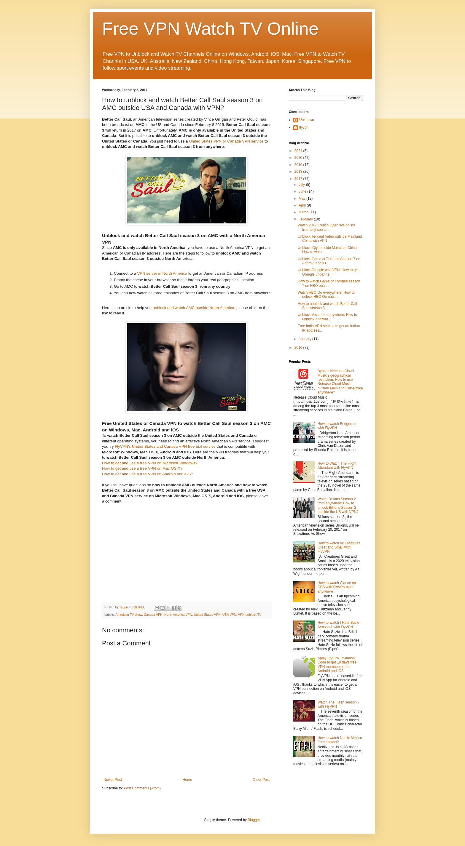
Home (187, 780)
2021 (298, 151)
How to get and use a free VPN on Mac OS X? (142, 468)
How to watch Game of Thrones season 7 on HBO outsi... (329, 283)
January (305, 339)
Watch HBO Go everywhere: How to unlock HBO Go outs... (326, 294)
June (303, 191)
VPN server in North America (162, 273)
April (303, 205)
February (306, 219)
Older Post (261, 780)
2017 (298, 179)
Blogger (254, 820)
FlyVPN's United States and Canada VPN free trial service (165, 446)
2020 (298, 158)
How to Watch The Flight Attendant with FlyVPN (337, 465)
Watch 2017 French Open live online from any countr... (326, 227)
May (302, 198)
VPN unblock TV (250, 614)
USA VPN (229, 614)
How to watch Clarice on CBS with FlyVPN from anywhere (337, 587)
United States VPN (207, 614)
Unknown (306, 120)
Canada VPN (153, 614)
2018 (298, 171)
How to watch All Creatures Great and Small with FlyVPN (339, 547)
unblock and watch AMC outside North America (193, 308)
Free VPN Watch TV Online (210, 29)
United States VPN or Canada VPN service (226, 141)
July (302, 185)
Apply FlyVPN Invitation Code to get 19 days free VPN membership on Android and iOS (337, 664)
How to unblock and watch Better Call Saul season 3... (327, 306)
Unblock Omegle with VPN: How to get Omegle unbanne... (328, 272)
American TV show (128, 614)
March (304, 212)
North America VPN (178, 614)
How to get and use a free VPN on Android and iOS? (147, 474)
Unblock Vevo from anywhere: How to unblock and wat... (327, 317)
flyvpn (303, 127)
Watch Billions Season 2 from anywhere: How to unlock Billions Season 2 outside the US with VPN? (338, 505)
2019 (298, 165)
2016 (298, 348)
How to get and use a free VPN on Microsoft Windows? (150, 463)
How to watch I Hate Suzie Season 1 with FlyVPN (338, 624)
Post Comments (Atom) (142, 788)
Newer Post (112, 780)
